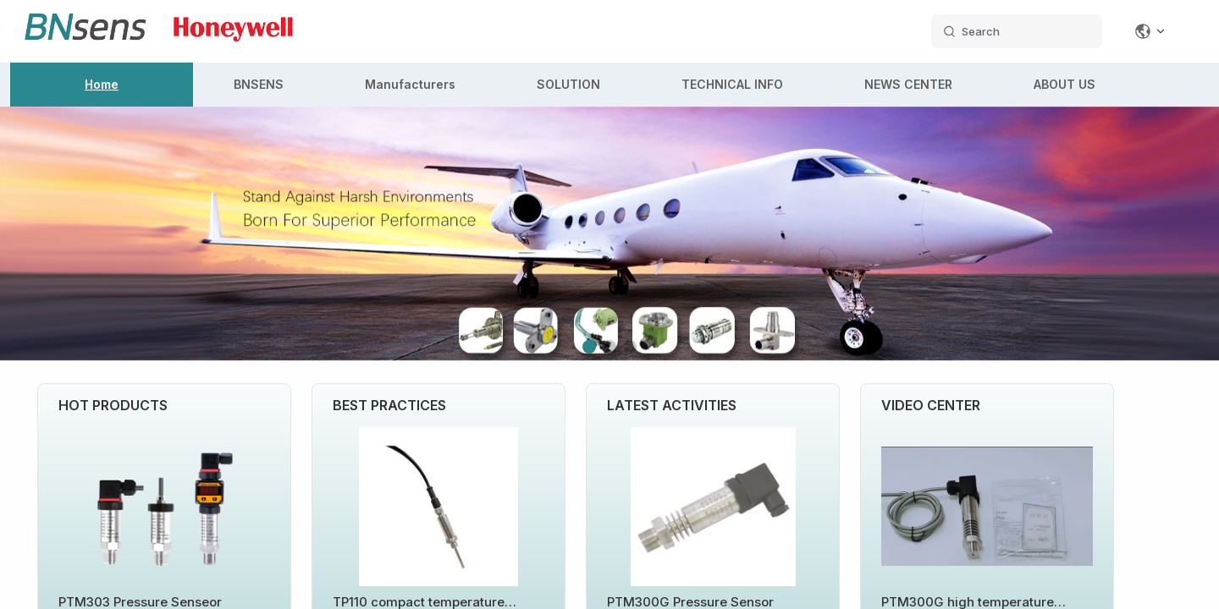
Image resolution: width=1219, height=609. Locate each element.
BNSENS (259, 84)
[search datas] (1016, 31)
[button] (589, 347)
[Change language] (1150, 31)
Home (102, 84)
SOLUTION (568, 84)
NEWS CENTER (908, 84)
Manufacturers (410, 84)
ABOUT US (1064, 84)
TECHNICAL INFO (732, 84)
